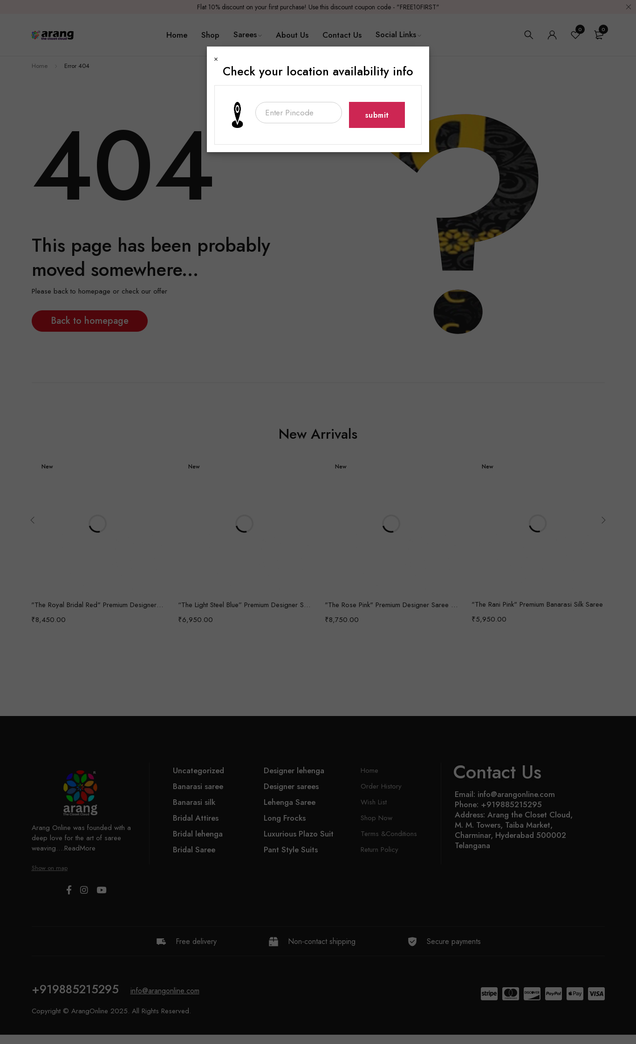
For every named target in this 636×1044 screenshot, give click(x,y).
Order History (381, 786)
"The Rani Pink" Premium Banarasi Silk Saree (537, 604)
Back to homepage (90, 321)
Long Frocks (285, 817)
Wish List (374, 802)
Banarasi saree (198, 786)
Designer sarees (291, 786)
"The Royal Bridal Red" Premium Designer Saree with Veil (97, 605)
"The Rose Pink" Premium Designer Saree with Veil (391, 605)
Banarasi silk (194, 802)
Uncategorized (198, 770)
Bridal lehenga (198, 833)
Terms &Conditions (389, 834)
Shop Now (376, 818)
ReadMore (80, 848)
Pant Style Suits (291, 849)
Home (40, 65)
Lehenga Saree (289, 802)
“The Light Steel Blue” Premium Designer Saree (244, 605)
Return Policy (379, 849)
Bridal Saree (194, 849)
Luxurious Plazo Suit (299, 833)
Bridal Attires (196, 817)
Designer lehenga (294, 770)
